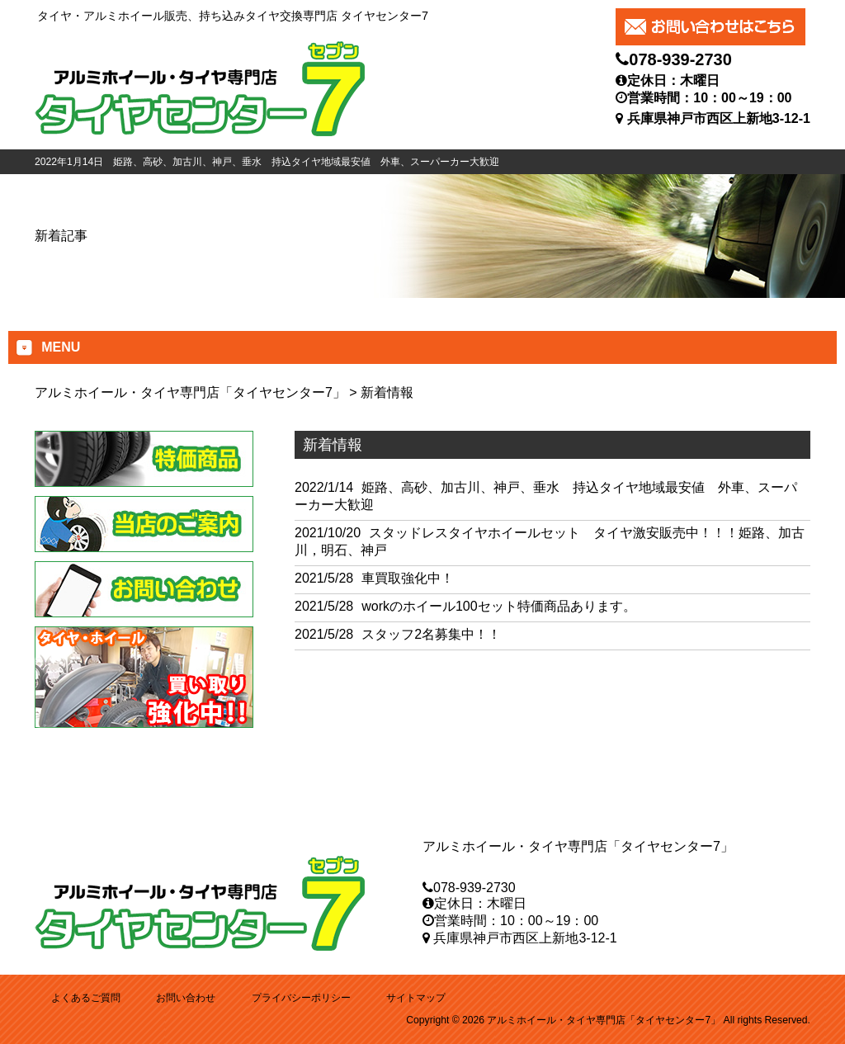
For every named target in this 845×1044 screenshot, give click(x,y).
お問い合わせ (185, 998)
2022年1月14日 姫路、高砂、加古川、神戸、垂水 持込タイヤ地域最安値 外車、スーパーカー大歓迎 (267, 162)
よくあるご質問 (85, 998)
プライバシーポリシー (301, 998)
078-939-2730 (680, 59)
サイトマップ (416, 998)
